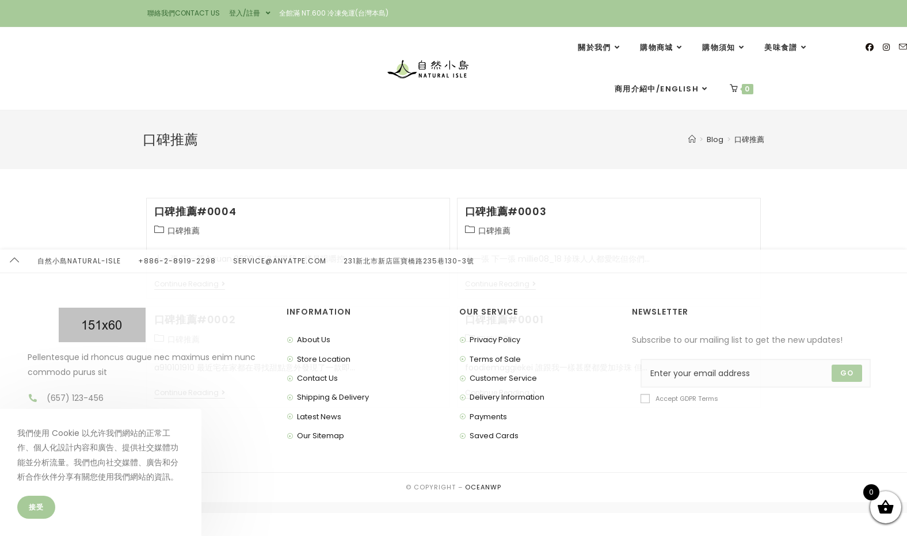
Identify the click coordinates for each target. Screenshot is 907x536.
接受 (36, 507)
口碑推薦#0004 (195, 211)
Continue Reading (189, 284)
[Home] (692, 139)
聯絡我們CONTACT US (183, 13)
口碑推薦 (749, 139)
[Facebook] (869, 47)
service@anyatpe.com (279, 524)
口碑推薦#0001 (504, 319)
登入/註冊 (249, 13)
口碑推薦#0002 (194, 319)
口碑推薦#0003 (505, 211)
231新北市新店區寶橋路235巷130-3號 (409, 524)
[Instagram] (886, 47)
